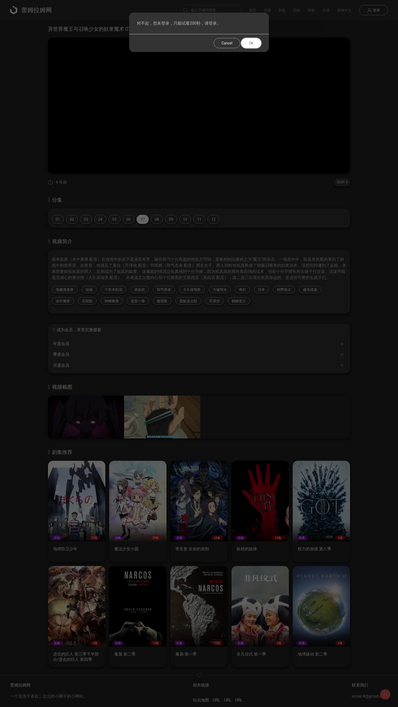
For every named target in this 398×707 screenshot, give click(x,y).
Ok (251, 43)
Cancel (227, 43)
